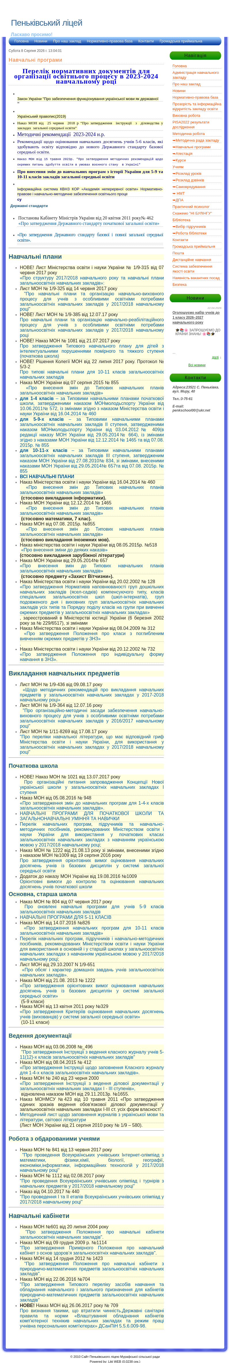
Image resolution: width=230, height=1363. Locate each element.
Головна (21, 41)
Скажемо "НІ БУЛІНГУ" (192, 213)
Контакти (146, 41)
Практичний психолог (191, 206)
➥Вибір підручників (189, 226)
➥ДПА (177, 200)
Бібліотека (181, 220)
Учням (177, 167)
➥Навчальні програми (191, 147)
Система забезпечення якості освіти (192, 268)
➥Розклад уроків (186, 173)
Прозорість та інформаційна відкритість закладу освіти (196, 106)
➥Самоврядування (188, 187)
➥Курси (179, 160)
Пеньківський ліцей (46, 22)
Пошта (178, 253)
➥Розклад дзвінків (188, 180)
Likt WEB (114, 1360)
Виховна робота (186, 115)
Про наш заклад (67, 41)
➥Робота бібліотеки (189, 233)
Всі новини (197, 365)
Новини (40, 41)
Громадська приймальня (193, 246)
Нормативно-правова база (110, 41)
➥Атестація (182, 153)
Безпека (179, 284)
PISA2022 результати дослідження (190, 124)
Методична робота (188, 134)
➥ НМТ (178, 193)
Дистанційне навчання (191, 260)
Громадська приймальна (181, 41)
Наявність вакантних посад (196, 278)
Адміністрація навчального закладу (195, 75)
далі (215, 357)
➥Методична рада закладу (195, 140)
